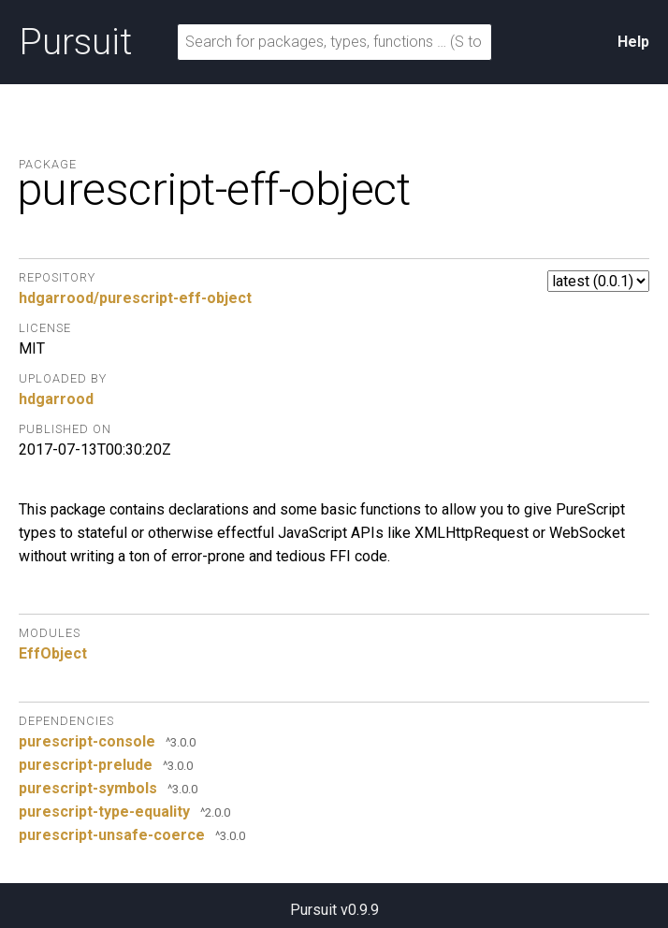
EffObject (53, 653)
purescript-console (87, 741)
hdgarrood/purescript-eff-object (135, 298)
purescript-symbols (88, 788)
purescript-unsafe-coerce (112, 835)
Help (633, 42)
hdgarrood (56, 399)
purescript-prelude (85, 765)
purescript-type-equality (104, 811)
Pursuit (75, 42)
